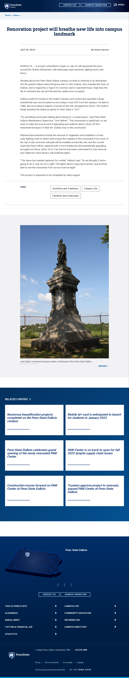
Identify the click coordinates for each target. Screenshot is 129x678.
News (16, 15)
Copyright (80, 662)
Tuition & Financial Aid (19, 627)
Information (72, 620)
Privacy (37, 662)
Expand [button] (102, 366)
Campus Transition (96, 5)
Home (8, 15)
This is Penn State (16, 606)
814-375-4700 (81, 650)
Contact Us (69, 5)
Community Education (77, 613)
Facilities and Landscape (66, 195)
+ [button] (56, 606)
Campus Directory (75, 627)
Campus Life (91, 188)
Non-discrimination (52, 662)
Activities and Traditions (65, 188)
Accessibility (67, 662)
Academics (11, 613)
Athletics (11, 634)
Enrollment (12, 620)
